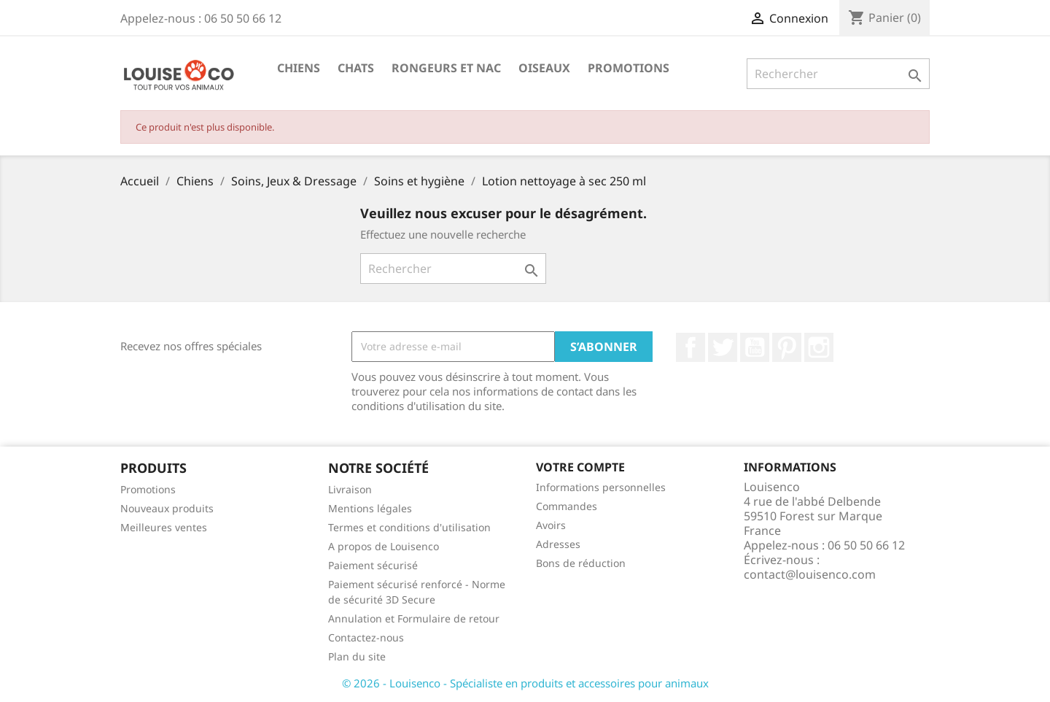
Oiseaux (544, 68)
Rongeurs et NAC (446, 68)
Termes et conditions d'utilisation (409, 527)
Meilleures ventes (163, 527)
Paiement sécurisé (373, 565)
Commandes (566, 506)
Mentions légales (370, 508)
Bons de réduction (581, 563)
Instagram (818, 347)
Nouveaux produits (167, 508)
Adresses (558, 544)
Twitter (722, 347)
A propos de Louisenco (383, 546)
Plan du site (357, 656)
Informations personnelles (601, 487)
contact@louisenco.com (810, 574)
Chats (356, 68)
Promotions (628, 68)
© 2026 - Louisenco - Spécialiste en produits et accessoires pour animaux (525, 683)
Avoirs (551, 525)
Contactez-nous (366, 637)
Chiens (298, 68)
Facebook (690, 347)
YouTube (754, 347)
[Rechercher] (838, 73)
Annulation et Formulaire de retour (413, 618)
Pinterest (786, 347)
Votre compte (580, 467)
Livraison (350, 489)
